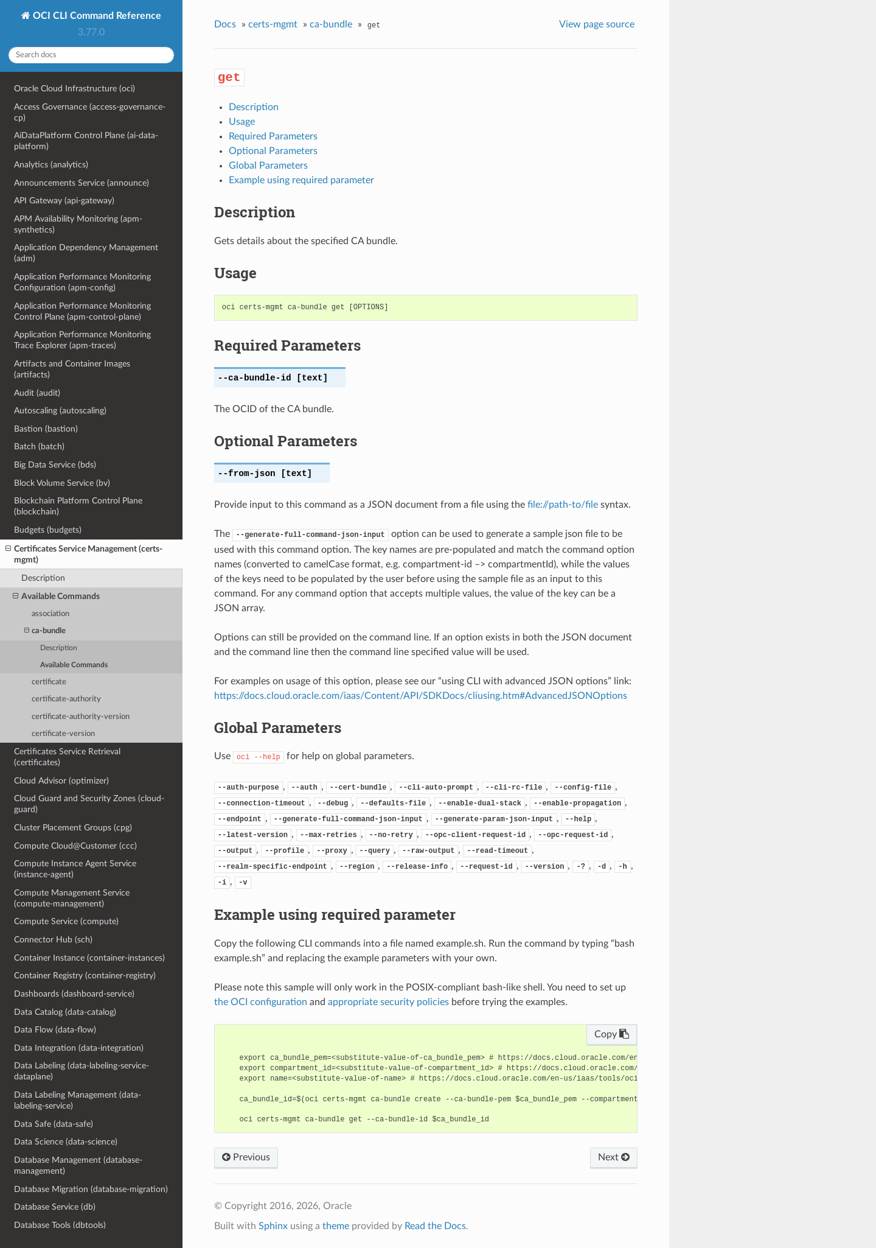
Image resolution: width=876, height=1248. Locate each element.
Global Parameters (268, 165)
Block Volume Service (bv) (62, 483)
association (50, 614)
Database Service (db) (55, 1206)
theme (335, 1226)
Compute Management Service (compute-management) (72, 898)
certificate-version (63, 734)
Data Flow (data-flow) (55, 1029)
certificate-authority (66, 699)
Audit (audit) (37, 393)
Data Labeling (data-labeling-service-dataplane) (81, 1071)
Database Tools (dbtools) (60, 1225)
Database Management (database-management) (78, 1165)
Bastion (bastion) (46, 428)
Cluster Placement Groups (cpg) (73, 827)
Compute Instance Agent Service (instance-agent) (75, 869)
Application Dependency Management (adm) (86, 253)
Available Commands (56, 596)
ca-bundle (45, 631)
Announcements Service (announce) (81, 183)
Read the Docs (435, 1226)
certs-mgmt (272, 24)
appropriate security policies (388, 1002)
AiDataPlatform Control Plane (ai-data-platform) (86, 141)
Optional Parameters (273, 151)
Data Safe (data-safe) (53, 1124)
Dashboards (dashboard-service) (74, 993)
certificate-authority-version (81, 717)
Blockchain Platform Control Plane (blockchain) (78, 506)
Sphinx (273, 1226)
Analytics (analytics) (51, 164)
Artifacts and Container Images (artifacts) (72, 369)
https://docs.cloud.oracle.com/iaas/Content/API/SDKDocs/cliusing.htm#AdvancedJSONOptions (420, 696)
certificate (49, 682)
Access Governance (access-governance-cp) (89, 112)
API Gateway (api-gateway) (64, 200)
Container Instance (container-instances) (89, 957)
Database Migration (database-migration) (91, 1189)
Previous (246, 1157)
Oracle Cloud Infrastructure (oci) (74, 88)
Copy (611, 1034)
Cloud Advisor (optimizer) (61, 780)
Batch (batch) (39, 446)
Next (614, 1157)
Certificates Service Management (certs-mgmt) (83, 554)
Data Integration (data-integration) (79, 1048)
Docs (225, 24)
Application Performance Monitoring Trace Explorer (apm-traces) (82, 340)
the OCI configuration (260, 1002)
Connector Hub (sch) (53, 939)
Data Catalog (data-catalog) (65, 1012)
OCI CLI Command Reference (95, 16)
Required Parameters (273, 136)
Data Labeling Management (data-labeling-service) (77, 1100)
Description (43, 578)
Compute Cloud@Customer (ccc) (75, 845)
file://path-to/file (562, 505)
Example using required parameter (301, 180)
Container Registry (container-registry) (85, 975)
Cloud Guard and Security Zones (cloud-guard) (89, 804)
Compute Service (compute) (66, 921)
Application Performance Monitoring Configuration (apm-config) (82, 282)
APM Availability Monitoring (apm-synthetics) (78, 224)
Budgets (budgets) (48, 530)
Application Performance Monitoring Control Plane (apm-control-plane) (82, 311)
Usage (242, 122)
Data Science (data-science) (65, 1141)
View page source (596, 24)
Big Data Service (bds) (55, 464)
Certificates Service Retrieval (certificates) (67, 757)
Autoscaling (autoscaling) (60, 410)
